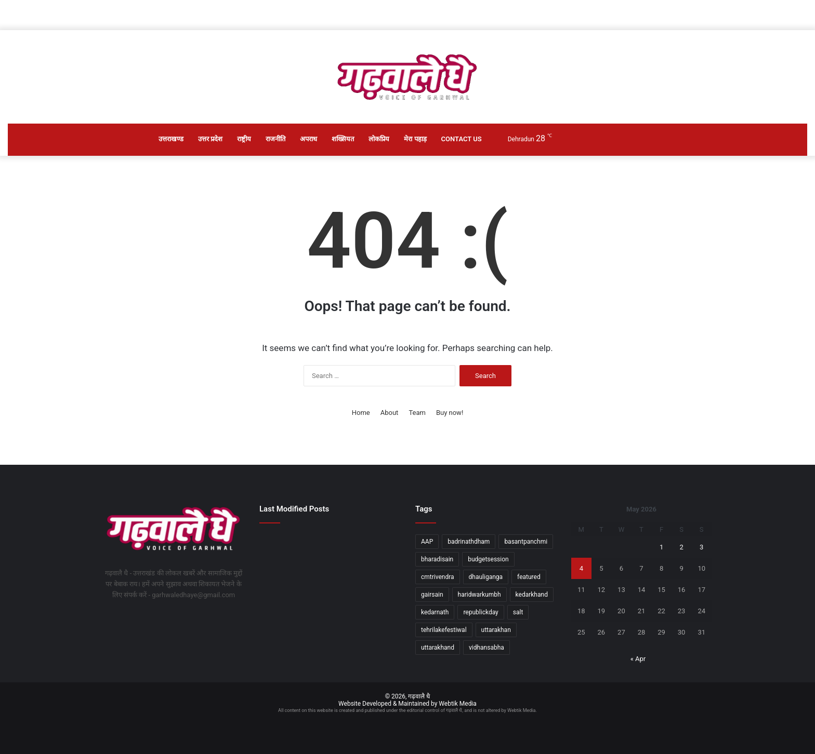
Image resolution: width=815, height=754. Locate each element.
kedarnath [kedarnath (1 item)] (435, 612)
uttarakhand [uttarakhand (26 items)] (437, 647)
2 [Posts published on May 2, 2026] (681, 547)
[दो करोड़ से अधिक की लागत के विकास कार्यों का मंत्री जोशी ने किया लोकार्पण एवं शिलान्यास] (330, 545)
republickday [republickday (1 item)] (480, 612)
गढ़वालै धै (419, 696)
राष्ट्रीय (244, 139)
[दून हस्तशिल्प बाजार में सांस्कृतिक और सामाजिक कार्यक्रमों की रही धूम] (330, 592)
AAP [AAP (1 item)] (427, 541)
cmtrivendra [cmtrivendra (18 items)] (437, 577)
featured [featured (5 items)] (529, 577)
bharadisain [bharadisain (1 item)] (437, 559)
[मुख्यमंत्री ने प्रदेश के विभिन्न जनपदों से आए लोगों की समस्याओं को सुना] (378, 621)
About (389, 412)
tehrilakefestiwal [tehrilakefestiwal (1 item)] (444, 630)
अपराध (308, 139)
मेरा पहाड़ (415, 139)
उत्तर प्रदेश (210, 139)
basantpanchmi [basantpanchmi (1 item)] (525, 541)
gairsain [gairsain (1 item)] (432, 594)
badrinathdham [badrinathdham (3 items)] (469, 541)
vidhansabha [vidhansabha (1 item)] (486, 647)
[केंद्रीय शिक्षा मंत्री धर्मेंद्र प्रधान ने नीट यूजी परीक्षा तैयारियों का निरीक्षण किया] (281, 592)
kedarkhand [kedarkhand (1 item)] (532, 594)
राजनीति (275, 139)
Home (361, 412)
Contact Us (461, 139)
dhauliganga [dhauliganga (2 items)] (486, 577)
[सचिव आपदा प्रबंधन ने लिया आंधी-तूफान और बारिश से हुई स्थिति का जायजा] (330, 631)
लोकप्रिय (379, 139)
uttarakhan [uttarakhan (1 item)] (496, 630)
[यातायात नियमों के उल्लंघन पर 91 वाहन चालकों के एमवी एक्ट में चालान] (378, 592)
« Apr (638, 659)
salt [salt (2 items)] (518, 612)
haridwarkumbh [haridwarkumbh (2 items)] (479, 594)
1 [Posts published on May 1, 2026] (661, 547)
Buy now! (449, 412)
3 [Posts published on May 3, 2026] (701, 547)
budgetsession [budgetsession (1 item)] (488, 559)
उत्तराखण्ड (171, 139)
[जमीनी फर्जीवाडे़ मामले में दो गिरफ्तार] (281, 621)
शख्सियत (343, 139)
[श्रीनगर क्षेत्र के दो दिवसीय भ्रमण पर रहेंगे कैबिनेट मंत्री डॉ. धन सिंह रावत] (281, 545)
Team (417, 412)
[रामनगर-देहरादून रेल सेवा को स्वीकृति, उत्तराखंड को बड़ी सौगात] (378, 554)
